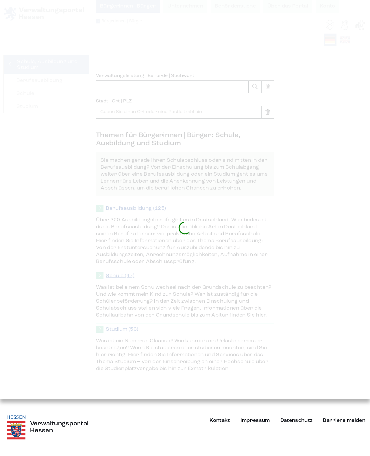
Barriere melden (344, 420)
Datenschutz (296, 420)
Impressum (255, 420)
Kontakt (220, 420)
